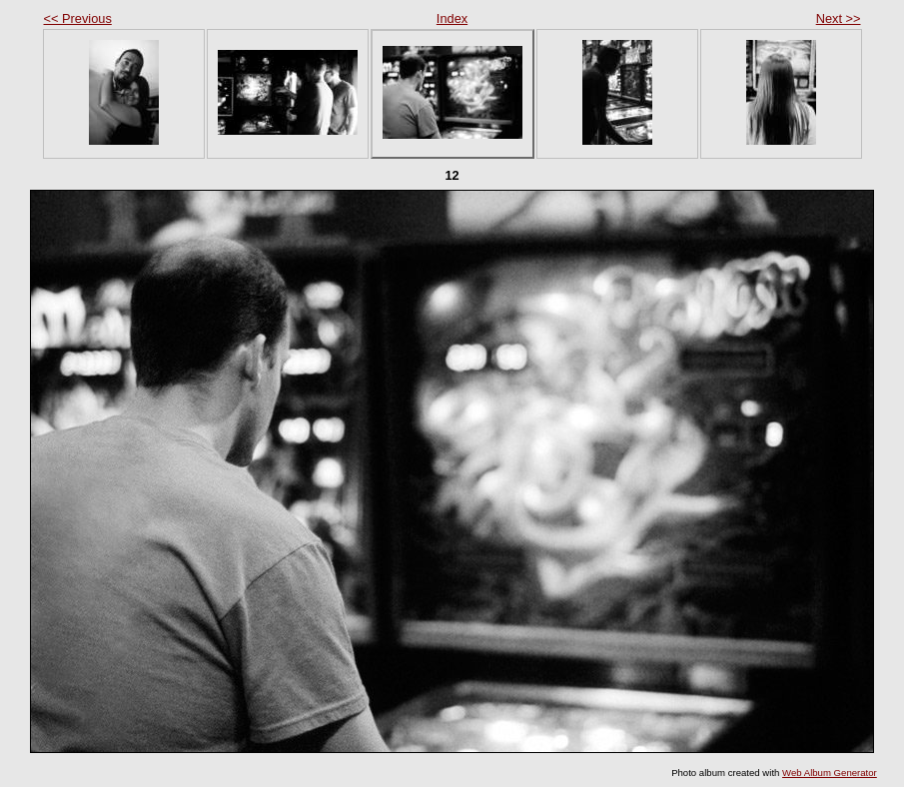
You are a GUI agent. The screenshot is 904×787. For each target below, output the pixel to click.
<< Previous (78, 18)
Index (452, 18)
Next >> (838, 18)
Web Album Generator (829, 772)
